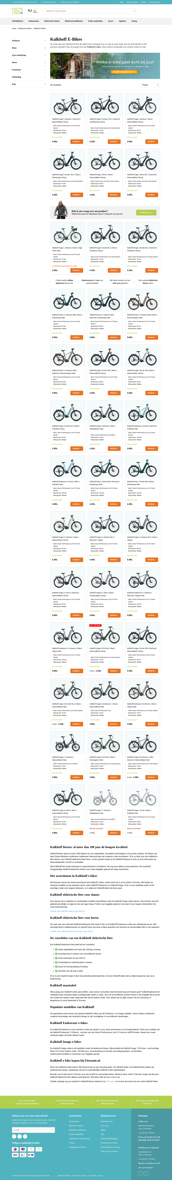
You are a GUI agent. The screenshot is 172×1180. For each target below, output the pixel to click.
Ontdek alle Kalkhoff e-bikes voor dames (67, 911)
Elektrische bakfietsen (77, 1130)
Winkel (143, 2)
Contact (100, 1176)
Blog (121, 2)
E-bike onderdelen (76, 1134)
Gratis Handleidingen (109, 1139)
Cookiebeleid (92, 1176)
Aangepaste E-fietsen (77, 1147)
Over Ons (104, 1126)
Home (14, 28)
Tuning (71, 1143)
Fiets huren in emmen (109, 1151)
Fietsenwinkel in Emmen (110, 1147)
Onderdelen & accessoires (79, 1139)
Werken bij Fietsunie (64, 1176)
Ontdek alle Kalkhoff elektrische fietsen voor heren (71, 931)
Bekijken (76, 141)
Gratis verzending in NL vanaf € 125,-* (25, 2)
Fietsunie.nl (111, 1081)
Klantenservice (154, 2)
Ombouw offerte (132, 2)
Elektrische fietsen (76, 1126)
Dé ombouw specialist (49, 2)
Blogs (103, 1130)
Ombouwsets (74, 1121)
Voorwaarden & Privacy (79, 1176)
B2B (102, 1134)
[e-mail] (33, 1130)
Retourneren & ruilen (109, 1143)
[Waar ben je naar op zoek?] (90, 11)
